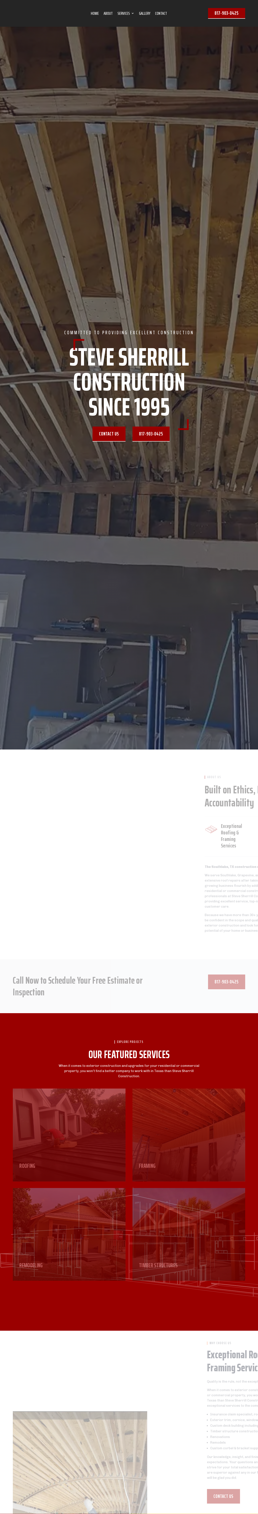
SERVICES (123, 14)
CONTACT (161, 14)
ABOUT (108, 14)
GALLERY (144, 14)
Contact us (109, 434)
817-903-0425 (227, 13)
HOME (95, 14)
